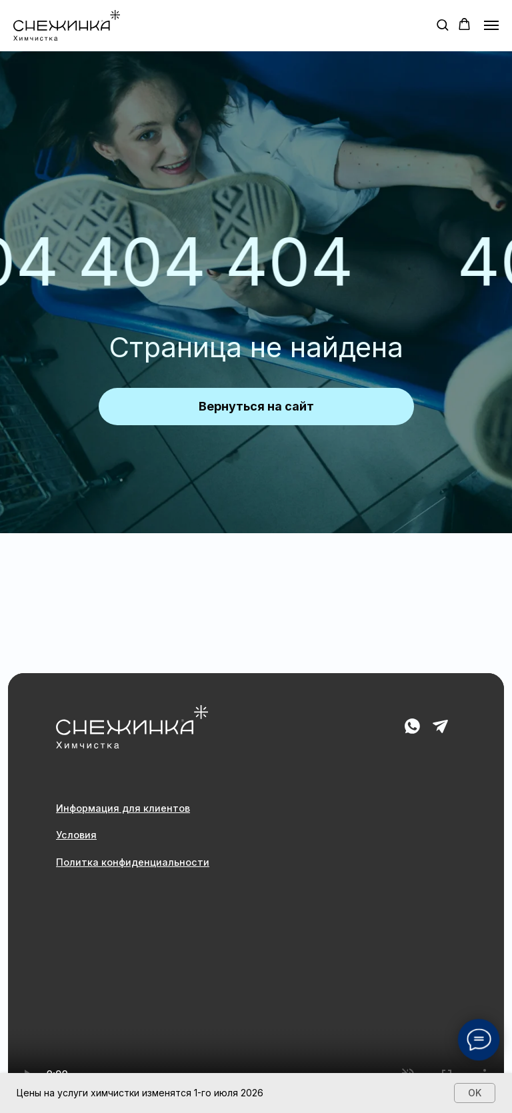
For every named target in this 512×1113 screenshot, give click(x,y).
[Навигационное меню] (491, 25)
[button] (442, 24)
